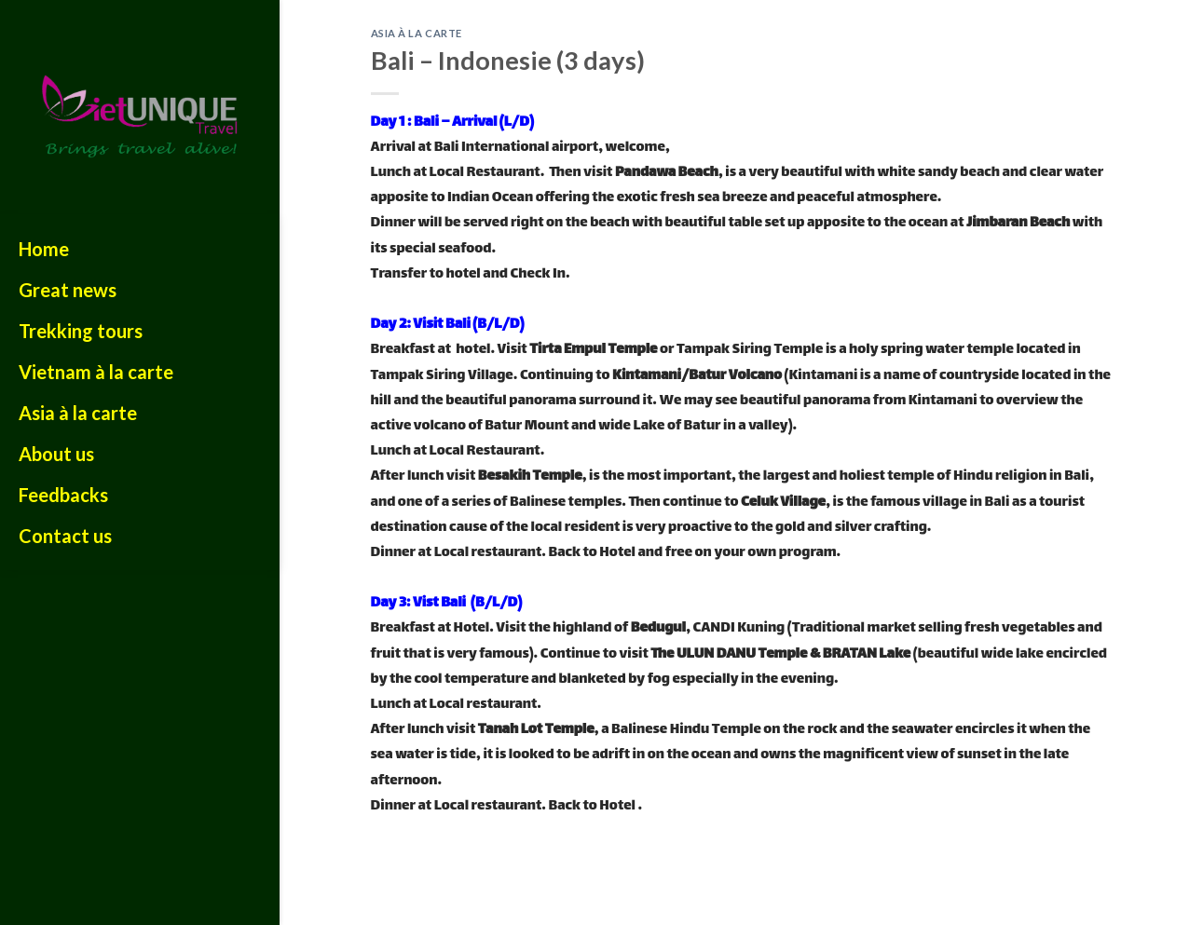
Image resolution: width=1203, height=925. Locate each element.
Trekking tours (81, 331)
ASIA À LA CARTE (416, 33)
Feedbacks (63, 494)
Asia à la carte (78, 412)
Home (44, 249)
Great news (67, 290)
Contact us (65, 535)
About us (56, 453)
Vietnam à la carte (96, 371)
